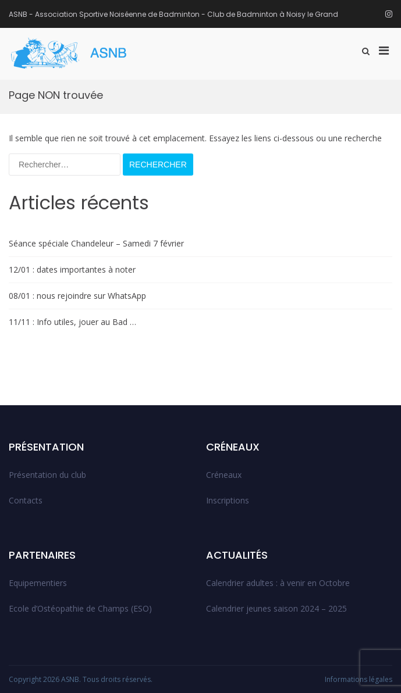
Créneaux (224, 474)
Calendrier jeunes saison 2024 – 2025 (276, 608)
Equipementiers (38, 582)
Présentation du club (47, 474)
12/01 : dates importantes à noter (72, 269)
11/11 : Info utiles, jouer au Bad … (72, 321)
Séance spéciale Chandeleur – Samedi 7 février (96, 243)
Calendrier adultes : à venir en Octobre (278, 582)
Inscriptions (227, 500)
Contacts (25, 500)
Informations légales (358, 679)
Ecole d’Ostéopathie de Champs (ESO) (80, 608)
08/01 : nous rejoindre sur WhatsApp (77, 295)
